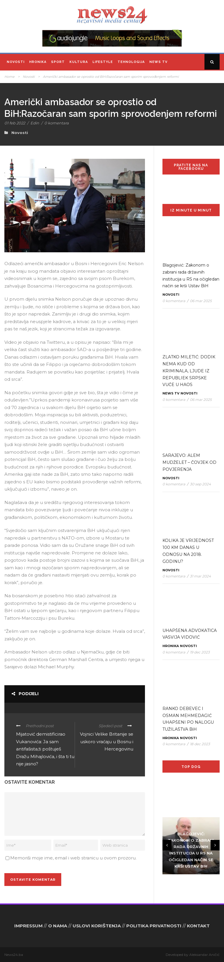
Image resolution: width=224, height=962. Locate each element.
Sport (58, 62)
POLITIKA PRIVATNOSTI (153, 925)
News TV (158, 62)
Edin (34, 123)
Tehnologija (131, 62)
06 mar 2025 (201, 301)
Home (9, 77)
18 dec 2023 (200, 744)
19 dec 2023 (200, 652)
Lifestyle (102, 62)
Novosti (15, 62)
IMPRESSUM (28, 925)
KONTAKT (198, 925)
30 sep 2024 (200, 484)
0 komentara (56, 123)
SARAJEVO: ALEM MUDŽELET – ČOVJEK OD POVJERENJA (189, 462)
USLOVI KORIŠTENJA (97, 925)
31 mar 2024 (200, 576)
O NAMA (57, 925)
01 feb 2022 (14, 123)
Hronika (37, 62)
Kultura (78, 62)
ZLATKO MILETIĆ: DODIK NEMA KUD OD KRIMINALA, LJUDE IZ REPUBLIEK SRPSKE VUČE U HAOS (188, 370)
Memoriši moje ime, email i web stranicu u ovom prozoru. (73, 858)
